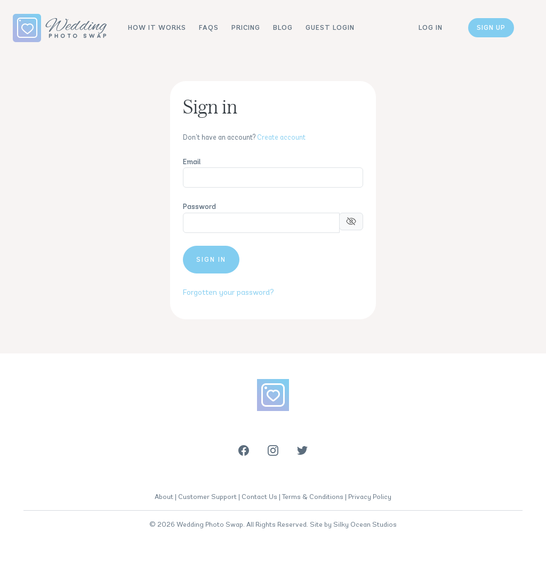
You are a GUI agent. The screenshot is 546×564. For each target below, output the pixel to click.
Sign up (491, 27)
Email (191, 161)
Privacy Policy (369, 497)
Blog (283, 27)
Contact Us (259, 497)
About (164, 497)
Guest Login (330, 27)
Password (199, 206)
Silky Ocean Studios (365, 524)
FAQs (209, 27)
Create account (281, 137)
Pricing (245, 27)
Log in (431, 27)
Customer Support (207, 497)
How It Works (157, 27)
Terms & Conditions (312, 497)
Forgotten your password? (228, 292)
